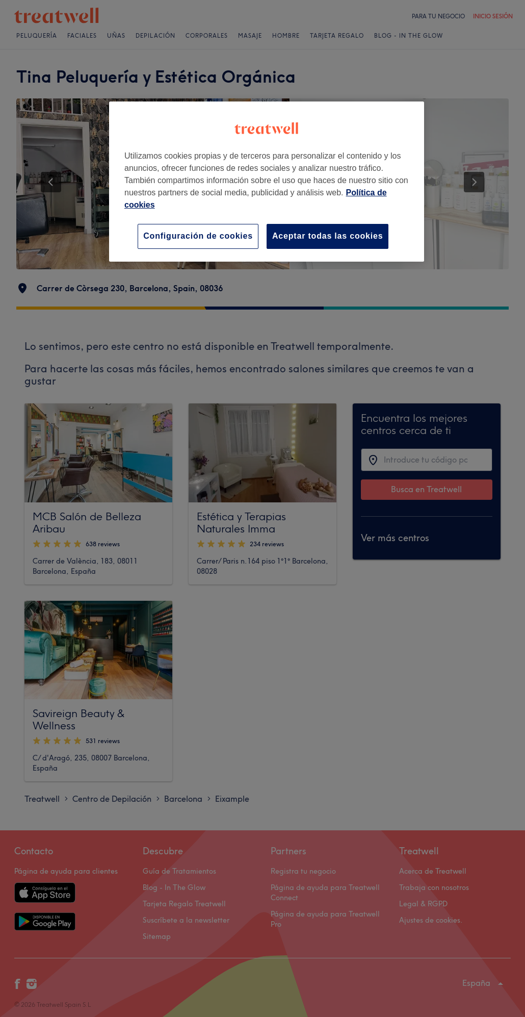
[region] (266, 181)
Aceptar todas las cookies (327, 236)
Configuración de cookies (198, 236)
